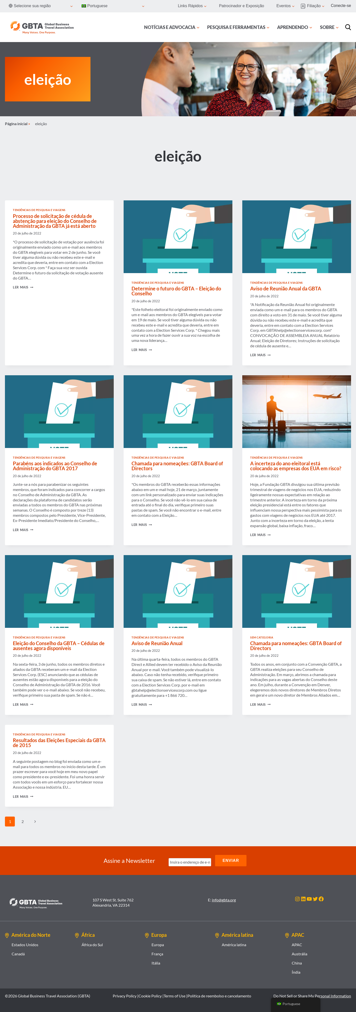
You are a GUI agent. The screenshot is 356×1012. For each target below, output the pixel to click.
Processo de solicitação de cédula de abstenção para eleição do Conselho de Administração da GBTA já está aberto (55, 221)
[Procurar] (348, 27)
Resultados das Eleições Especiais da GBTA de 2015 (59, 742)
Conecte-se (341, 5)
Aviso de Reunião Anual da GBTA (285, 288)
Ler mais (23, 287)
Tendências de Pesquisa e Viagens (39, 210)
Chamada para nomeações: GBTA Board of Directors (177, 465)
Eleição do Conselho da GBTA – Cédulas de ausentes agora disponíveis (59, 645)
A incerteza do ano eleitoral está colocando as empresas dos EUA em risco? (295, 465)
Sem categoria (261, 637)
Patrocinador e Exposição (241, 6)
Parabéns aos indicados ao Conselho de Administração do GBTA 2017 (55, 465)
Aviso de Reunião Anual (157, 643)
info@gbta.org (224, 899)
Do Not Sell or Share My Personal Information (312, 995)
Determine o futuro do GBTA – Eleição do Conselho (176, 290)
